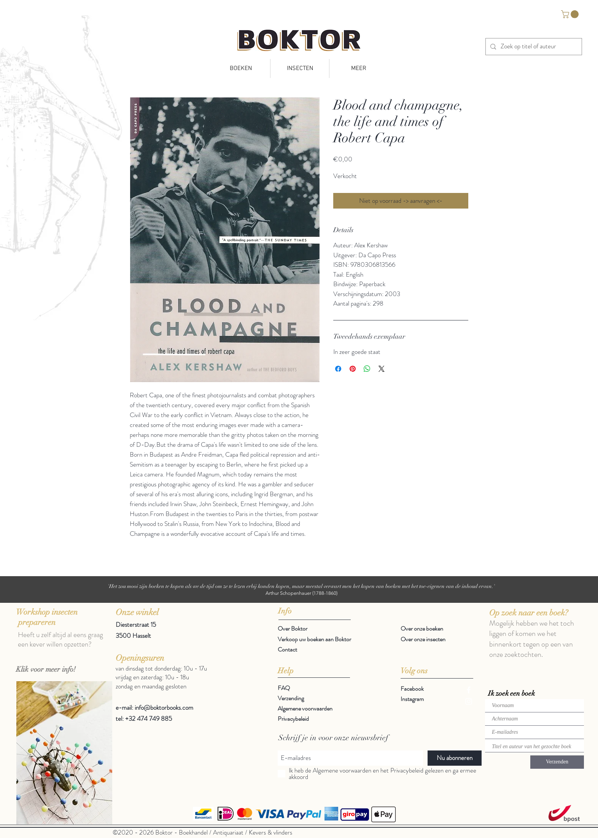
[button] (571, 14)
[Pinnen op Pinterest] (352, 368)
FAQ (284, 687)
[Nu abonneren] (455, 758)
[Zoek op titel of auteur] (533, 46)
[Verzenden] (557, 762)
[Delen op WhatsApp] (367, 368)
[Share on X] (381, 368)
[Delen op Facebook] (338, 368)
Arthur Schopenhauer (288, 593)
